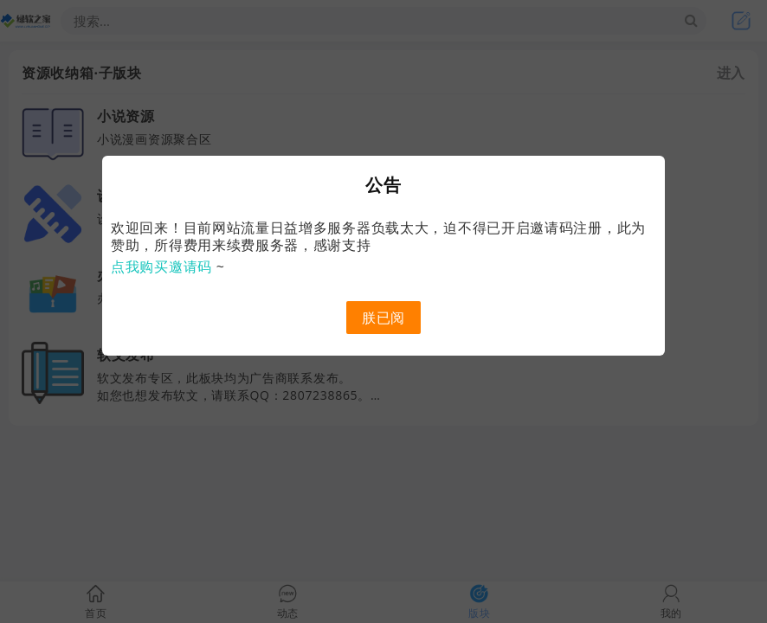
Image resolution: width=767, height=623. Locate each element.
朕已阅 (383, 317)
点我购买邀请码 (161, 266)
